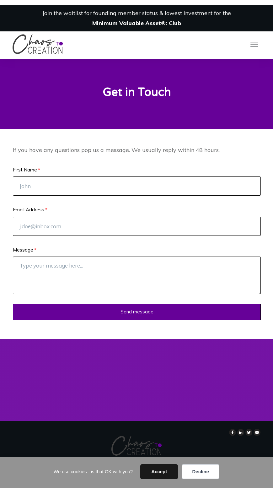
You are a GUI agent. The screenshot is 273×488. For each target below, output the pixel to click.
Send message (136, 312)
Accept (159, 471)
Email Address (28, 210)
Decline (200, 471)
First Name (25, 170)
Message (23, 250)
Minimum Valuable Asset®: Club (136, 23)
